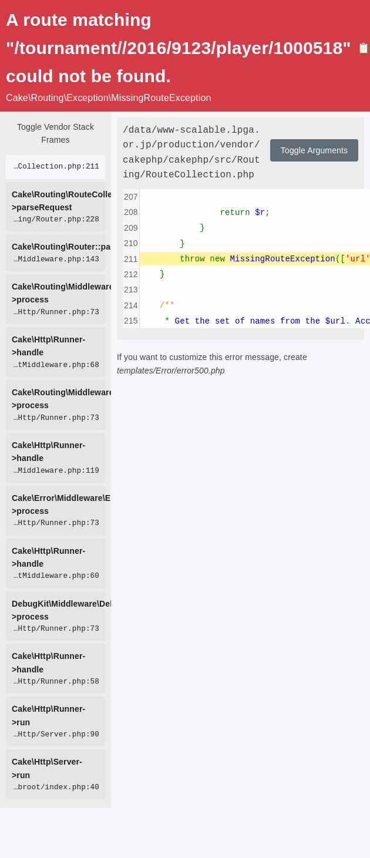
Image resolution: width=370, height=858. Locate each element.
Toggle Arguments (314, 150)
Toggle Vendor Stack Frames (55, 133)
